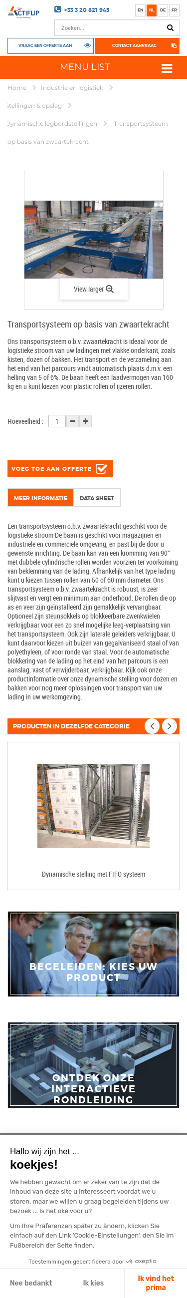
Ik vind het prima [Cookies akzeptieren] (156, 1283)
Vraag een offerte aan (45, 45)
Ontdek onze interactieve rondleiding (93, 1089)
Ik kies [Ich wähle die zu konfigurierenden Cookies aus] (93, 1283)
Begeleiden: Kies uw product (93, 972)
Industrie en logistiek (73, 87)
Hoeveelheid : (25, 421)
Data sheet (97, 498)
